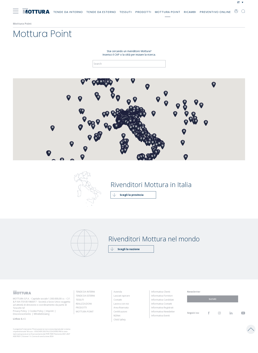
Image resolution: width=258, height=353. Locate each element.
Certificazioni (120, 311)
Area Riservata (121, 307)
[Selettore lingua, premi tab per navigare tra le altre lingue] (240, 2)
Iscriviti (212, 298)
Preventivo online (215, 12)
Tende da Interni (85, 291)
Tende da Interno (68, 12)
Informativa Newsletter (163, 311)
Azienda (118, 291)
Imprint (50, 311)
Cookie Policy (36, 311)
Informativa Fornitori (162, 295)
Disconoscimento (22, 313)
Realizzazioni (84, 303)
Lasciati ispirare (122, 295)
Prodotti (143, 12)
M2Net (117, 315)
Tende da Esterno (101, 12)
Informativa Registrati (162, 307)
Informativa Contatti (161, 303)
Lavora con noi (121, 303)
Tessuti (125, 12)
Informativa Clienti (160, 291)
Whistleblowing (41, 313)
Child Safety (120, 319)
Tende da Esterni (85, 295)
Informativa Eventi (160, 315)
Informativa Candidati (162, 299)
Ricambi (190, 12)
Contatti (118, 299)
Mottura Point (167, 12)
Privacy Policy (20, 311)
